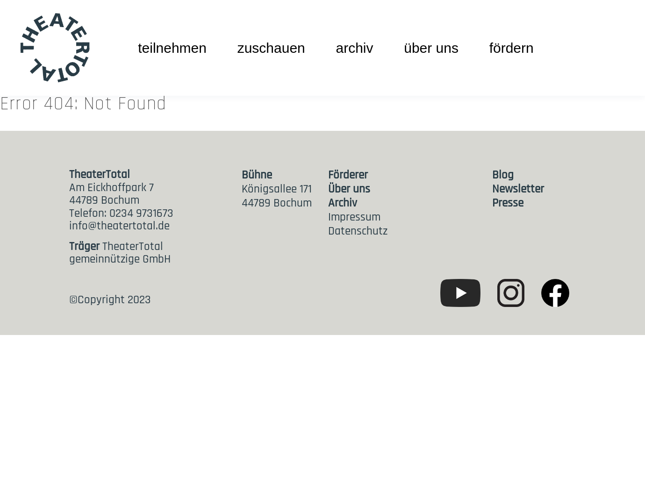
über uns (431, 48)
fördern (511, 48)
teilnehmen (172, 48)
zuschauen (271, 48)
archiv (354, 48)
